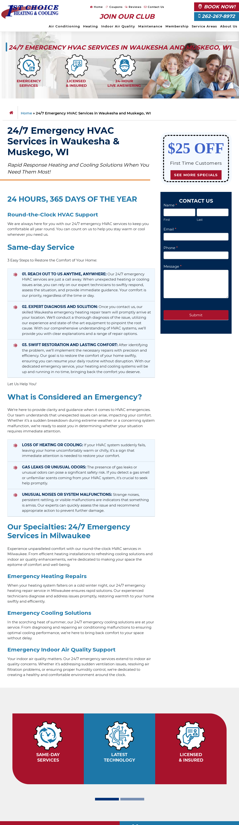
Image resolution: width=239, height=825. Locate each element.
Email (170, 229)
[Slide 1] (107, 799)
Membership (177, 26)
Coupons (114, 7)
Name (170, 205)
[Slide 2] (132, 799)
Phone (171, 248)
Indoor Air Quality (118, 26)
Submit (195, 315)
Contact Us (154, 7)
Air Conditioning (64, 26)
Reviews (133, 7)
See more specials (196, 175)
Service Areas (204, 26)
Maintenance (150, 26)
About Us (228, 26)
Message (172, 266)
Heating (90, 26)
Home (96, 7)
